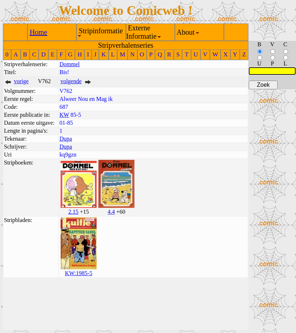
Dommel (69, 64)
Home (38, 32)
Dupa (65, 139)
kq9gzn (67, 154)
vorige (21, 81)
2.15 (73, 212)
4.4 (111, 212)
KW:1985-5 (78, 273)
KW (64, 115)
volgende (71, 81)
